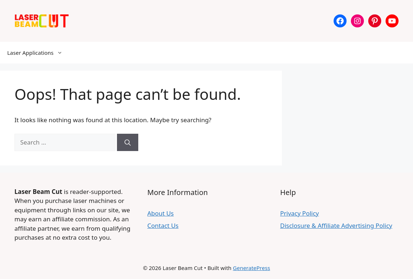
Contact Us (163, 225)
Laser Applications (38, 52)
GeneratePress (251, 267)
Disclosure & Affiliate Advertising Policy (336, 225)
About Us (160, 213)
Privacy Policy (299, 213)
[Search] (127, 142)
